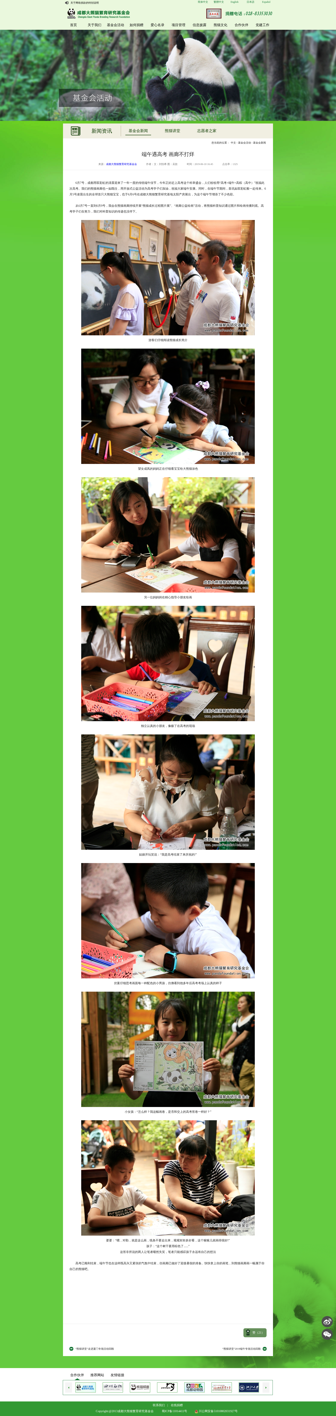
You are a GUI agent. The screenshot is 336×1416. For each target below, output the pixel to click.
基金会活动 (115, 25)
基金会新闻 (138, 131)
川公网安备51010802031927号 (216, 1411)
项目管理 (178, 25)
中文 (233, 142)
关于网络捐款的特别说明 (84, 2)
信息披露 (199, 25)
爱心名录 (157, 25)
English (234, 1)
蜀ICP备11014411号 (174, 1411)
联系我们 (159, 1405)
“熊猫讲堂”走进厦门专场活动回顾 (94, 1348)
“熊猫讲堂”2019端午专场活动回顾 (241, 1348)
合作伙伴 (241, 25)
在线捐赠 (177, 1405)
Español (266, 1)
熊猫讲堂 (172, 131)
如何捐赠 (136, 25)
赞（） (258, 1332)
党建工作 (262, 25)
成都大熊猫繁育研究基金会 (121, 164)
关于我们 (94, 25)
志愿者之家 (206, 131)
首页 (73, 25)
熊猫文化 (220, 25)
